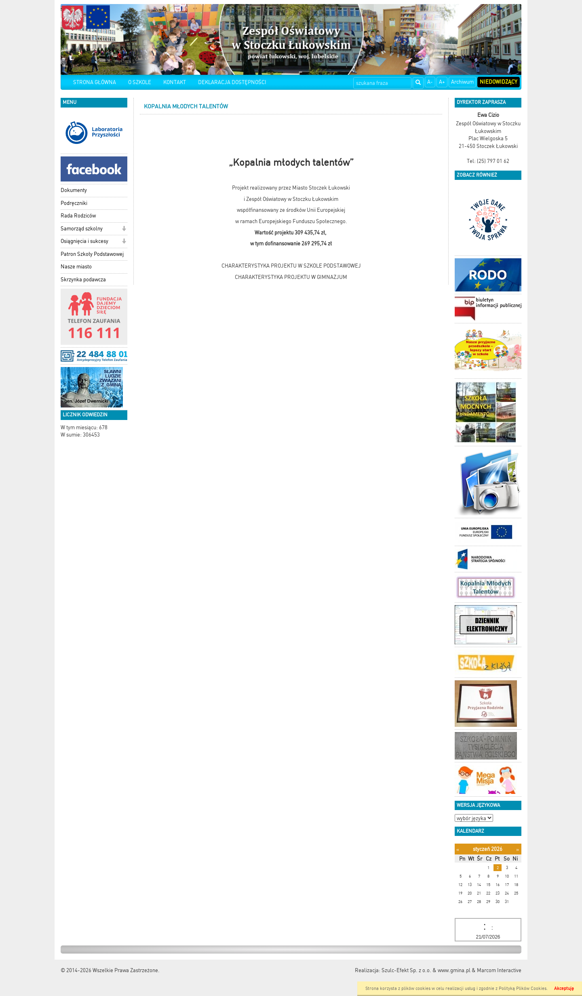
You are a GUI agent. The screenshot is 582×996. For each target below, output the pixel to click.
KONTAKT (174, 82)
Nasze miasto (76, 267)
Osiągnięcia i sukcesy (84, 241)
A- (430, 82)
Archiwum (462, 82)
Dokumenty (74, 190)
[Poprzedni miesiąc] (457, 849)
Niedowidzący (498, 82)
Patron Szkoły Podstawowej (92, 254)
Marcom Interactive (499, 970)
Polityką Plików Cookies (522, 988)
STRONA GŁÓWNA (94, 82)
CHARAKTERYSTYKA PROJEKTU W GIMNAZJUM (291, 277)
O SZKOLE (139, 82)
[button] (123, 229)
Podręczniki (74, 203)
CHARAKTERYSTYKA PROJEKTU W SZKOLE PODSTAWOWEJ (291, 266)
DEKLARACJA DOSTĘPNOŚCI (232, 82)
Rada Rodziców (78, 216)
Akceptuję (564, 988)
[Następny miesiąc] (517, 849)
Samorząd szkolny (82, 229)
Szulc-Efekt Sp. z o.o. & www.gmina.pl (426, 970)
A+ (442, 82)
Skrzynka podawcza (83, 279)
